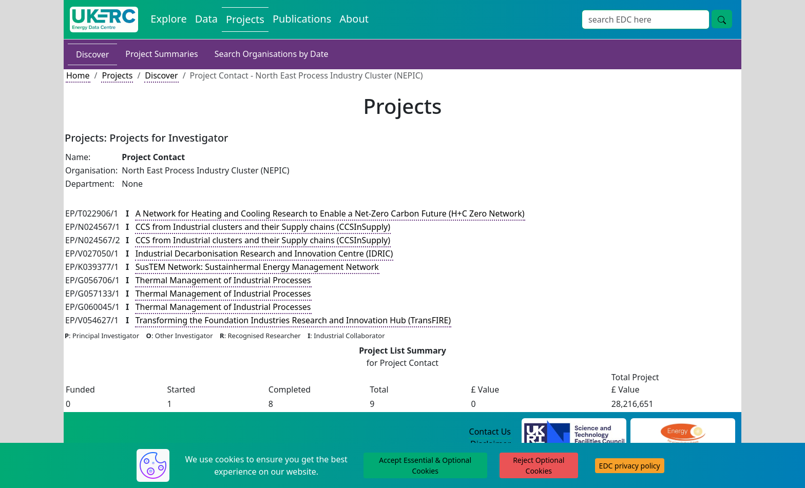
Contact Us (490, 431)
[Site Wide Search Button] (722, 19)
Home (78, 75)
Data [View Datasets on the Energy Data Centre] (206, 19)
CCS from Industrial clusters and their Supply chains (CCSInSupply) (263, 226)
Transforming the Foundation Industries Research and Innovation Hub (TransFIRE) (293, 320)
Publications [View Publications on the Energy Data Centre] (302, 19)
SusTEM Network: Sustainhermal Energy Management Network (257, 266)
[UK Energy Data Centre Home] (104, 19)
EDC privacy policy (629, 466)
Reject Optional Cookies (538, 465)
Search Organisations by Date (272, 54)
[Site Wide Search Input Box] (646, 19)
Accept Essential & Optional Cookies (425, 465)
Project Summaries (161, 54)
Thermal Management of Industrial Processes (223, 280)
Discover (92, 54)
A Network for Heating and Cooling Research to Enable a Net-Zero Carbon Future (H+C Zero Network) (330, 213)
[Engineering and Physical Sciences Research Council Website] (682, 432)
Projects (117, 75)
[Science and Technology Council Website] (574, 432)
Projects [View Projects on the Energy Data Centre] (245, 19)
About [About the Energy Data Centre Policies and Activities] (354, 19)
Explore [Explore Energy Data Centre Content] (168, 19)
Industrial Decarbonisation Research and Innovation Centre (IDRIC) (264, 253)
